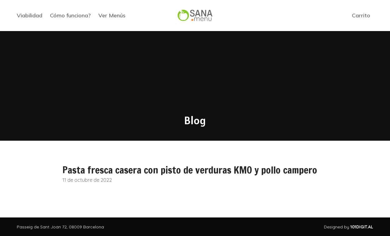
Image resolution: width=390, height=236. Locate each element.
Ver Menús (112, 15)
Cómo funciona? (70, 15)
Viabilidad (29, 15)
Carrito (361, 15)
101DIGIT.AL (361, 227)
